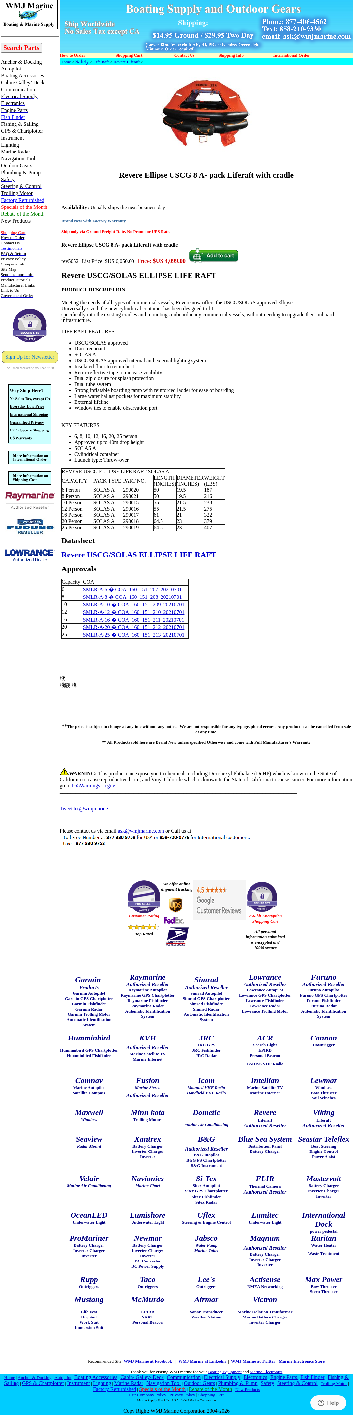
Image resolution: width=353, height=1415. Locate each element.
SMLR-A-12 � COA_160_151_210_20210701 (134, 612)
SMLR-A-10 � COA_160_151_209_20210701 (134, 604)
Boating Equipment (224, 1371)
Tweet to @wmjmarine (84, 808)
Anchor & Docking (35, 1377)
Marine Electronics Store (302, 1361)
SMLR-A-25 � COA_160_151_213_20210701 (134, 635)
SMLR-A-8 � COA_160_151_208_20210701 (132, 597)
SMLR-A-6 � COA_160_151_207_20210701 (132, 589)
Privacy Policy (182, 1394)
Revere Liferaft (126, 61)
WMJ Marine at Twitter (253, 1361)
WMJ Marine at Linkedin (202, 1361)
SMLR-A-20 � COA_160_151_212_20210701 (134, 627)
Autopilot (62, 1377)
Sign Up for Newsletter (29, 357)
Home (65, 61)
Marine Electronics (266, 1371)
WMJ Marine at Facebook (148, 1361)
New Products (247, 1389)
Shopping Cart (211, 1394)
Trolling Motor (334, 1383)
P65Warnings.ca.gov (93, 785)
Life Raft (101, 61)
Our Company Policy (147, 1394)
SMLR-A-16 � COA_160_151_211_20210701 (133, 620)
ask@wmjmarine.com (141, 831)
